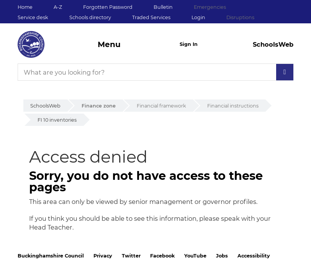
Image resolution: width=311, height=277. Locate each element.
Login (198, 17)
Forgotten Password (108, 7)
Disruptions (240, 17)
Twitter (131, 256)
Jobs (222, 256)
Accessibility (253, 256)
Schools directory (90, 17)
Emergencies (210, 7)
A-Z (58, 7)
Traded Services (151, 17)
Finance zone (99, 106)
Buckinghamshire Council (51, 256)
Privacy (102, 256)
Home (25, 7)
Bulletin (163, 7)
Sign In (189, 44)
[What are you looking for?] (155, 72)
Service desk (33, 17)
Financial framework (161, 106)
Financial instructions (233, 106)
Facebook (162, 256)
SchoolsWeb (45, 106)
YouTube (195, 256)
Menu (109, 44)
